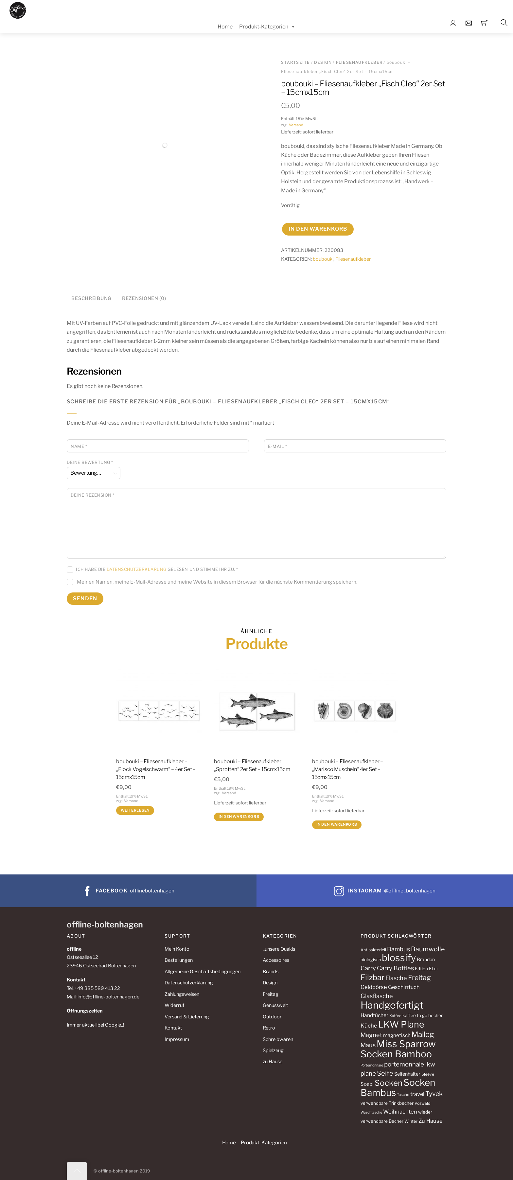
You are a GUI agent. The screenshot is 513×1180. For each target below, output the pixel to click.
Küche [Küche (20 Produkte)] (369, 1025)
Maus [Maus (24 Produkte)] (368, 1044)
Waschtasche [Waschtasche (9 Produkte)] (371, 1112)
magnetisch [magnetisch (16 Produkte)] (397, 1035)
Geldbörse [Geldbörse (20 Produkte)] (374, 987)
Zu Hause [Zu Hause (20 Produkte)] (430, 1121)
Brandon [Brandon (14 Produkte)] (426, 959)
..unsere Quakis (279, 949)
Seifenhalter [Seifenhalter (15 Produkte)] (407, 1074)
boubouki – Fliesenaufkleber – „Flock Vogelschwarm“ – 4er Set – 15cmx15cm (156, 769)
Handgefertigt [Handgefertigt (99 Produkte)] (392, 1005)
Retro (269, 1028)
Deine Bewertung (90, 462)
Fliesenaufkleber (359, 62)
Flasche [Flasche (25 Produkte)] (396, 978)
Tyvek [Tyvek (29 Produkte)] (434, 1094)
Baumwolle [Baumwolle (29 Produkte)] (428, 949)
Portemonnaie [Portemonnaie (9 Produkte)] (372, 1065)
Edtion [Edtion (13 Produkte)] (421, 968)
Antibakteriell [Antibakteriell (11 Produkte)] (373, 949)
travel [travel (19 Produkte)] (417, 1094)
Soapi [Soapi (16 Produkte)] (367, 1084)
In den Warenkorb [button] (239, 816)
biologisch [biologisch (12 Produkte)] (371, 959)
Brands (270, 972)
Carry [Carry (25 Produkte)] (368, 968)
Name (79, 446)
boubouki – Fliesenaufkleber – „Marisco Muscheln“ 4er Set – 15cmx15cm (347, 769)
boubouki (323, 259)
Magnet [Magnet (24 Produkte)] (371, 1034)
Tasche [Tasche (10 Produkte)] (403, 1094)
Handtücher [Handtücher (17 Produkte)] (374, 1015)
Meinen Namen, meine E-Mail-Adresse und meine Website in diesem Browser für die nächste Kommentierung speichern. (217, 582)
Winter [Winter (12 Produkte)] (410, 1121)
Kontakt (173, 1028)
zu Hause (272, 1062)
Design (323, 62)
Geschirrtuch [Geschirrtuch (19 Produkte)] (403, 987)
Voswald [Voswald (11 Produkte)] (422, 1103)
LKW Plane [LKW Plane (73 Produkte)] (401, 1024)
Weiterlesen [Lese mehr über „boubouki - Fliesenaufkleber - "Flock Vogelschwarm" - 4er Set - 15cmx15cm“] (135, 810)
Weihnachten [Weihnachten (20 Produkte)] (400, 1111)
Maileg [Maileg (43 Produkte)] (423, 1034)
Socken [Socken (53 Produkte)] (388, 1083)
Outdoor (272, 1017)
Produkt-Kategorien (267, 26)
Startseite (295, 62)
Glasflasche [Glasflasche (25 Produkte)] (377, 996)
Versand (296, 125)
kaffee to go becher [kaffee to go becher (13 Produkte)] (422, 1015)
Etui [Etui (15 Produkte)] (433, 969)
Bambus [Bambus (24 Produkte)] (398, 949)
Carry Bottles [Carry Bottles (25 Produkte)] (395, 968)
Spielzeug (273, 1050)
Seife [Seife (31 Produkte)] (385, 1073)
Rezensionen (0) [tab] (144, 298)
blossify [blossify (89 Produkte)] (399, 957)
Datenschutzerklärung (137, 569)
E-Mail (277, 446)
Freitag (270, 994)
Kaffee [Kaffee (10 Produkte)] (395, 1015)
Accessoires (276, 960)
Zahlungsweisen (182, 994)
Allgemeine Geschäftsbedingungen (202, 972)
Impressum (177, 1039)
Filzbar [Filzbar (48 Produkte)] (372, 977)
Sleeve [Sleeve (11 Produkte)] (427, 1074)
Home (225, 27)
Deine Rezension (93, 495)
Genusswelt (275, 1005)
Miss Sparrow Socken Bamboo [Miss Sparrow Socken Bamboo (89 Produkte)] (398, 1049)
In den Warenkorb (318, 229)
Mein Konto (177, 949)
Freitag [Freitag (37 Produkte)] (419, 977)
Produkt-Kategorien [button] (264, 1142)
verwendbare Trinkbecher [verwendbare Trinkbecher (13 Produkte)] (387, 1103)
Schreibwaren (278, 1039)
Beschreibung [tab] (91, 298)
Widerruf (174, 1005)
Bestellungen (179, 960)
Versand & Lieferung (187, 1017)
